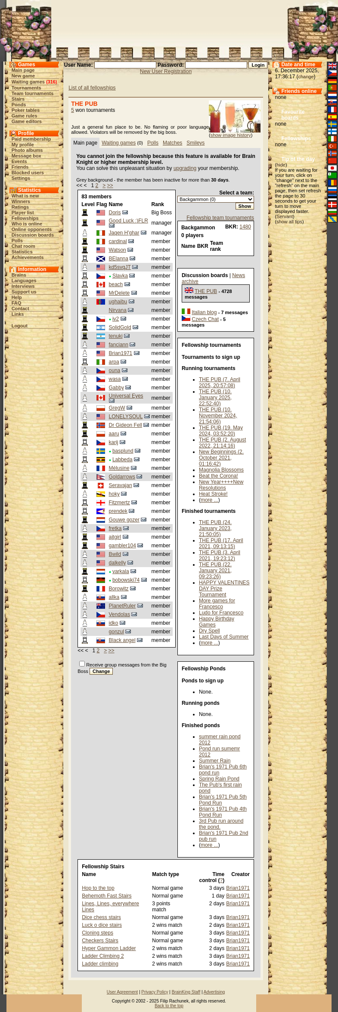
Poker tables (26, 110)
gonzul (116, 632)
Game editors (27, 121)
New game (23, 75)
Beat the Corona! (218, 476)
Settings (21, 178)
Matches (172, 143)
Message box (26, 155)
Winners (21, 201)
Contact (20, 308)
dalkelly (117, 563)
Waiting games (28, 81)
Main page (23, 70)
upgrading (185, 168)
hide (280, 164)
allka (114, 597)
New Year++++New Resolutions (221, 485)
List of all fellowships (91, 88)
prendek (118, 511)
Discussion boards (33, 235)
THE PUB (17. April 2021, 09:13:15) (221, 543)
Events (19, 161)
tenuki (116, 336)
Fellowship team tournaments (220, 218)
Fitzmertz (119, 503)
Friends (20, 167)
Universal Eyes (126, 396)
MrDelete (119, 293)
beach (116, 284)
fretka (115, 528)
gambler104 (122, 546)
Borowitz (119, 589)
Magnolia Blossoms (221, 470)
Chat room (23, 246)
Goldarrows (122, 477)
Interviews (23, 286)
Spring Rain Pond (219, 779)
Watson (117, 250)
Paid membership (31, 139)
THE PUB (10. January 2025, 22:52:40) (215, 398)
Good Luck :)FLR (128, 221)
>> (110, 185)
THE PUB (206, 291)
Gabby (116, 388)
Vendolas (119, 614)
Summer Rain (214, 761)
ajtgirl (115, 537)
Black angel (122, 640)
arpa (114, 362)
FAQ (17, 302)
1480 (245, 227)
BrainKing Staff (186, 992)
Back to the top (169, 1005)
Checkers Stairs (100, 941)
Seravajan (120, 485)
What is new (25, 195)
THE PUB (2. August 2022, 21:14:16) (222, 443)
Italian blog (204, 312)
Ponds (19, 104)
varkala (120, 571)
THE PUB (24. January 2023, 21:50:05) (215, 528)
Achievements (28, 257)
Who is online (27, 223)
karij (113, 442)
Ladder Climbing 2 (103, 956)
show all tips (289, 221)
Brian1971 (121, 353)
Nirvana (118, 310)
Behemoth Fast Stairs (106, 896)
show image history (231, 135)
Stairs (18, 99)
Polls (17, 240)
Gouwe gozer (124, 520)
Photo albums (27, 150)
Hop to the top (98, 888)
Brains (19, 275)
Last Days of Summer (223, 637)
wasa (115, 379)
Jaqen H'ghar (124, 233)
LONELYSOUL (126, 416)
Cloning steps (97, 933)
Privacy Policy (154, 992)
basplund (122, 451)
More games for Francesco (217, 604)
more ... (209, 500)
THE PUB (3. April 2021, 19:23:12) (219, 555)
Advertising (214, 992)
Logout (20, 325)
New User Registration (166, 71)
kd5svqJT (120, 267)
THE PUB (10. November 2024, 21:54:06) (218, 416)
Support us (24, 291)
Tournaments (26, 87)
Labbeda (122, 460)
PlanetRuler (122, 606)
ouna (115, 370)
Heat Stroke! (213, 494)
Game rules (24, 115)
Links (18, 314)
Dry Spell (209, 631)
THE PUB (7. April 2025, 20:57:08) (219, 382)
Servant (284, 216)
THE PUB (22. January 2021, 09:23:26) (215, 571)
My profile (23, 144)
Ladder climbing (100, 964)
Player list (23, 212)
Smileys (195, 143)
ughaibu (118, 302)
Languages (24, 280)
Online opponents (32, 229)
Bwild (115, 554)
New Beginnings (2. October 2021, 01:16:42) (221, 458)
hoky (114, 494)
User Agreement (122, 992)
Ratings (20, 207)
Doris (115, 213)
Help (17, 297)
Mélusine (119, 468)
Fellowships (25, 218)
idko (113, 623)
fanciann (118, 345)
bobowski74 (126, 580)
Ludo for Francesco (221, 613)
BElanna (118, 259)
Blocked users (28, 172)
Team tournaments (33, 93)
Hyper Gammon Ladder (109, 948)
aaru (114, 434)
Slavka (120, 276)
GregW (117, 408)
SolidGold (120, 327)
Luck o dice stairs (102, 925)
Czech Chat (205, 319)
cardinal (118, 241)
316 (52, 81)
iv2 (115, 319)
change (306, 76)
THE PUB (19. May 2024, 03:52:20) (221, 431)
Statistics (22, 251)
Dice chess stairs (101, 917)
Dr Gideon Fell (125, 425)
